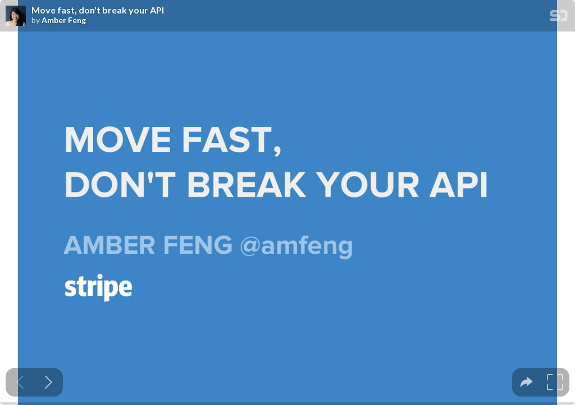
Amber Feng (64, 20)
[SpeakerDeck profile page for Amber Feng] (16, 16)
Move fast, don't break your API (97, 10)
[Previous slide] (20, 382)
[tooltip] (526, 382)
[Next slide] (48, 382)
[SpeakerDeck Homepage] (559, 17)
